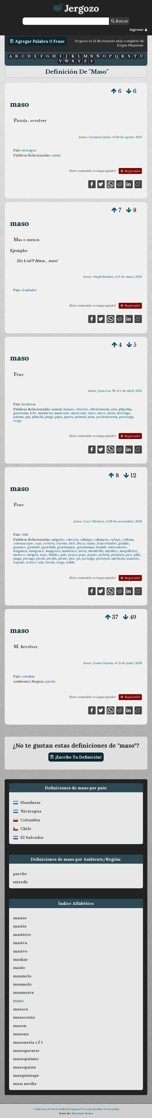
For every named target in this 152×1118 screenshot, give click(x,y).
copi (38, 543)
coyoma (61, 543)
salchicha (118, 558)
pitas (91, 417)
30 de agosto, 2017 (129, 137)
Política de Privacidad (107, 1109)
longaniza (20, 551)
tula (40, 562)
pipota (68, 417)
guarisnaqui (85, 547)
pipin (58, 417)
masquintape (26, 1075)
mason (19, 1025)
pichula (104, 555)
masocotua (24, 1017)
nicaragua (29, 150)
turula (49, 562)
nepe (43, 555)
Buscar (119, 21)
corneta (48, 543)
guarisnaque (66, 547)
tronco (31, 562)
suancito (132, 558)
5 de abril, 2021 (131, 390)
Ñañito (54, 555)
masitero (22, 934)
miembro (111, 551)
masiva (20, 943)
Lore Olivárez (94, 521)
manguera (53, 551)
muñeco (19, 555)
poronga (88, 558)
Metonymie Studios (82, 1113)
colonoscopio (23, 543)
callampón (101, 540)
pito (72, 558)
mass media (25, 1083)
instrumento (117, 547)
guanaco (19, 547)
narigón (32, 555)
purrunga (126, 417)
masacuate (61, 413)
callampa (86, 540)
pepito (92, 555)
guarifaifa (49, 547)
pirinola (80, 417)
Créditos (62, 1109)
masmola (22, 984)
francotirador (107, 543)
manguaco (36, 551)
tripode (18, 562)
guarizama (20, 413)
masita (19, 926)
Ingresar (138, 30)
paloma (18, 417)
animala (57, 409)
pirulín (51, 558)
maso (19, 104)
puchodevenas (106, 417)
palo (63, 555)
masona (21, 1034)
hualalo (101, 547)
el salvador (29, 290)
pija (27, 417)
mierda (20, 882)
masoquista (24, 1067)
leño (33, 413)
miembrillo (95, 551)
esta (114, 409)
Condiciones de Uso (44, 1109)
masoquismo (26, 1059)
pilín (137, 555)
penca (72, 555)
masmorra (23, 992)
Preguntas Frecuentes (81, 1109)
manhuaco (69, 551)
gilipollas (125, 409)
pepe (82, 555)
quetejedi (103, 558)
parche (50, 681)
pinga (49, 417)
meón (83, 551)
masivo (20, 951)
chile (25, 534)
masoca (20, 1009)
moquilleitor (128, 551)
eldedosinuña (99, 409)
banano (69, 409)
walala (70, 562)
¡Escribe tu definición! (76, 756)
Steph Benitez (103, 276)
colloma (127, 540)
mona (111, 413)
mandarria (45, 413)
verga (17, 421)
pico (129, 555)
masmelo (22, 976)
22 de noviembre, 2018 (125, 521)
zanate (56, 155)
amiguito (58, 540)
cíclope (115, 540)
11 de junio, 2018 (130, 663)
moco (102, 413)
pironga (28, 558)
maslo (19, 967)
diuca (81, 543)
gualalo (123, 543)
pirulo (62, 558)
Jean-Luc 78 (106, 390)
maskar (20, 959)
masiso (20, 918)
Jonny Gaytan (103, 663)
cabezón (72, 540)
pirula (40, 558)
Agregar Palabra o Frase (37, 41)
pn (78, 558)
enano (90, 543)
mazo (92, 413)
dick (72, 543)
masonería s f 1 (28, 1042)
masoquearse (26, 1050)
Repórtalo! (130, 171)
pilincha (37, 417)
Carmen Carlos (100, 137)
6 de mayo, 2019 (130, 276)
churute (82, 409)
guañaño (33, 547)
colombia (28, 676)
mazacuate (79, 413)
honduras (29, 404)
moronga (123, 413)
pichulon (117, 555)
